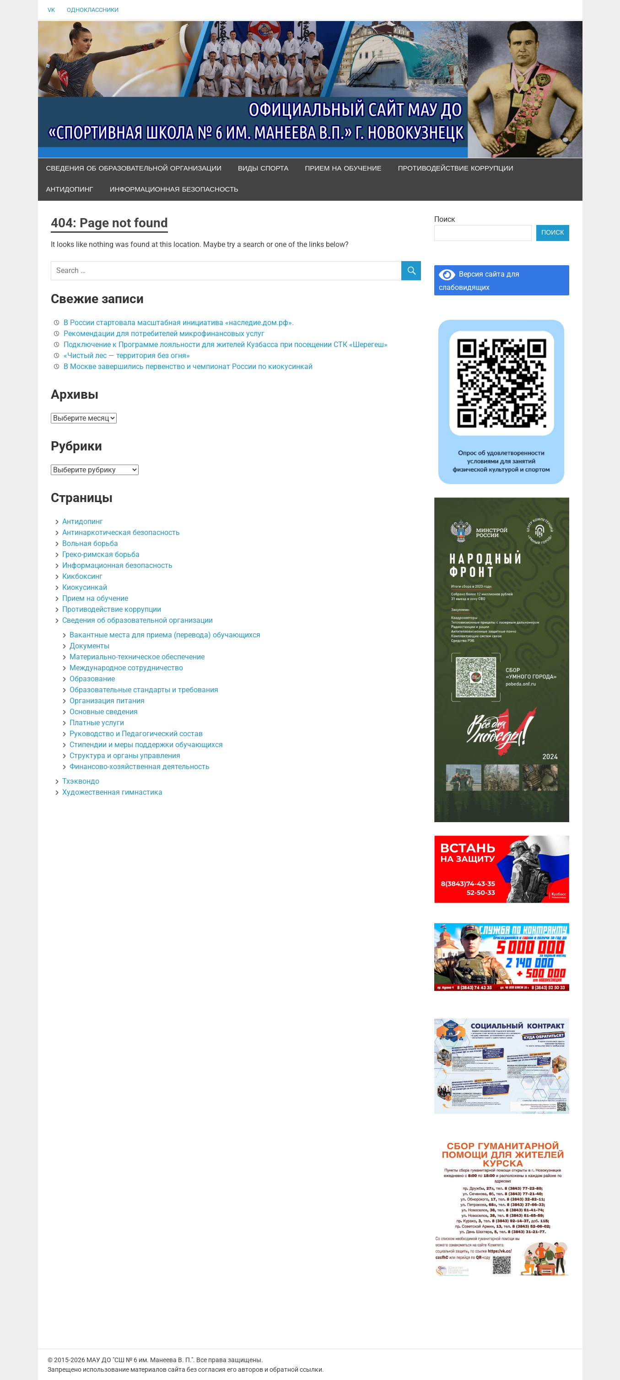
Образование (92, 678)
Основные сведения (104, 711)
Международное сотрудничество (126, 667)
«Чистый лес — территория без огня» (127, 355)
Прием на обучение (343, 168)
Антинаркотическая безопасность (121, 532)
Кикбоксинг (82, 576)
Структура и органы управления (125, 755)
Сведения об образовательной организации (133, 168)
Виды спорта (263, 168)
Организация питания (107, 700)
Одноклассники (93, 9)
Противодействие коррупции (455, 168)
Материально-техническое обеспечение (137, 657)
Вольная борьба (90, 543)
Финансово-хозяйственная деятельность (140, 766)
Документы (89, 646)
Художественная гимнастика (112, 792)
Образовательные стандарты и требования (144, 689)
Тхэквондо (80, 781)
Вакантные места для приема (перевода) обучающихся (165, 635)
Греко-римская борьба (101, 554)
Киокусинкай (84, 587)
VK (51, 9)
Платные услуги (97, 722)
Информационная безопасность (174, 189)
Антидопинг (69, 189)
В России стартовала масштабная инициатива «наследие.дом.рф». (179, 322)
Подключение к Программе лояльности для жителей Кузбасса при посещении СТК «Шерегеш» (226, 344)
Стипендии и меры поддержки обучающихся (146, 744)
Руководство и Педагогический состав (136, 733)
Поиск (444, 219)
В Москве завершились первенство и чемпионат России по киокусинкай (188, 366)
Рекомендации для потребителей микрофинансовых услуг (164, 333)
